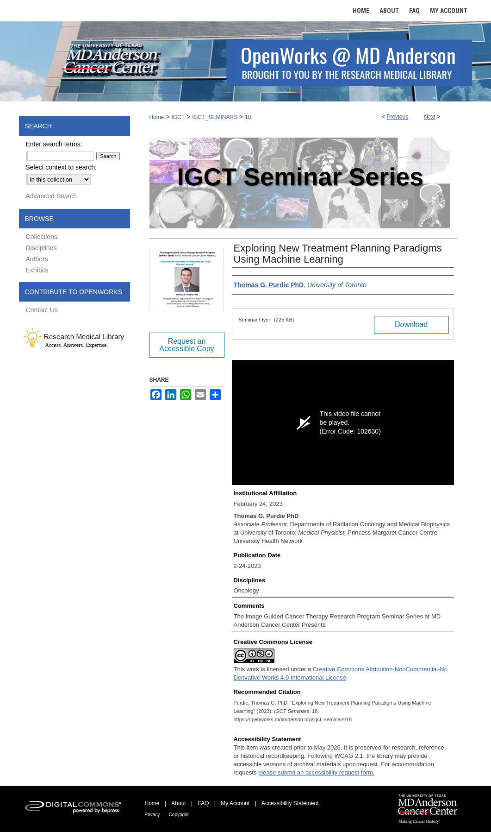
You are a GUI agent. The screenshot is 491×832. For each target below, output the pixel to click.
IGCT (178, 117)
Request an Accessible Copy (186, 345)
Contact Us (42, 310)
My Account (235, 803)
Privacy (152, 814)
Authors (37, 259)
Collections (41, 236)
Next (429, 116)
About (178, 803)
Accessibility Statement (289, 803)
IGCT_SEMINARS (214, 117)
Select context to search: (61, 167)
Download (411, 324)
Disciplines (41, 248)
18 (248, 117)
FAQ (203, 803)
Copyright (179, 814)
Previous (397, 116)
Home (156, 117)
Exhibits (37, 270)
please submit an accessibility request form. (316, 772)
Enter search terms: (54, 144)
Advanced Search (51, 196)
